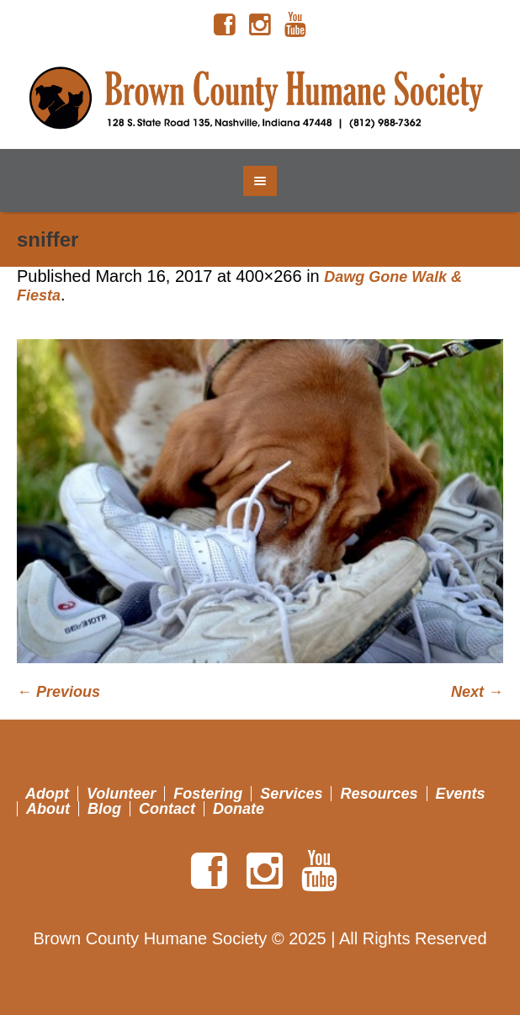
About (48, 808)
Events (461, 793)
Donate (238, 808)
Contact (167, 808)
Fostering (207, 793)
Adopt (47, 793)
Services (291, 793)
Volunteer (121, 793)
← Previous (58, 691)
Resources (378, 793)
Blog (104, 808)
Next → (477, 691)
